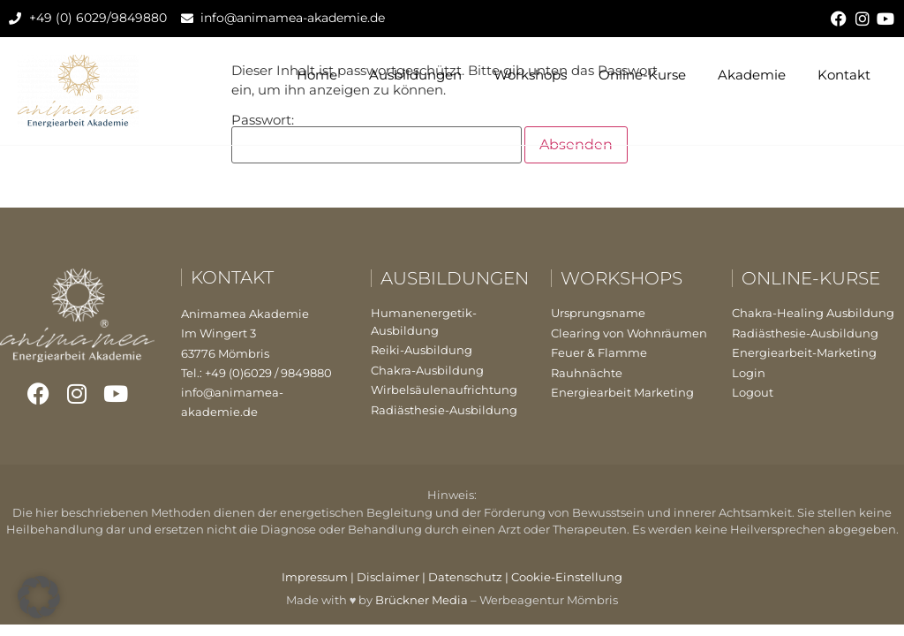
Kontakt (843, 74)
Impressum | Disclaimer (350, 577)
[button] (39, 597)
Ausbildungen (415, 74)
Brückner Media (421, 600)
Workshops (530, 74)
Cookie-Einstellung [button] (566, 577)
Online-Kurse (642, 74)
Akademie (752, 74)
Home (317, 74)
